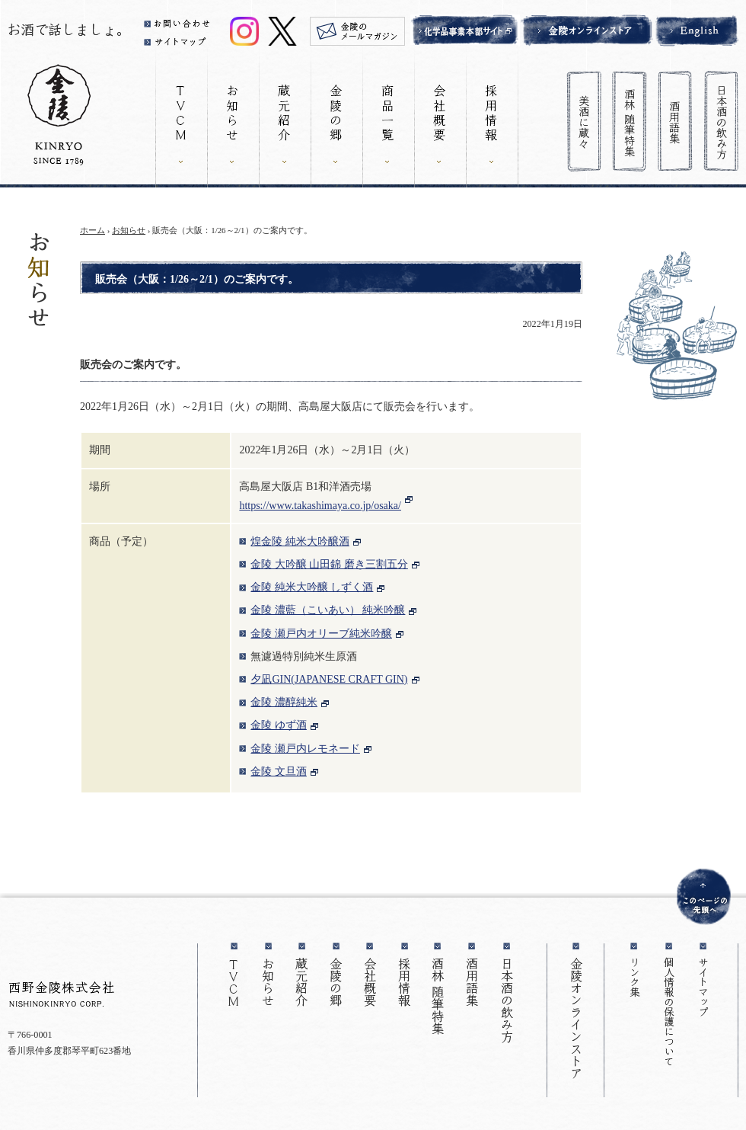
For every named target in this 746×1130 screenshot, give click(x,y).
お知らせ (128, 230)
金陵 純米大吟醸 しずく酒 (311, 587)
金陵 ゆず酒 (278, 725)
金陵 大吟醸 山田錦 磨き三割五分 (329, 564)
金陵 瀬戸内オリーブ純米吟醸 (321, 633)
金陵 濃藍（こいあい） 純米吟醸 (327, 610)
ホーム (92, 230)
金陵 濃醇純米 (283, 702)
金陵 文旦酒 (278, 771)
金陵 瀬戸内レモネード (305, 748)
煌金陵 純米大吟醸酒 (299, 541)
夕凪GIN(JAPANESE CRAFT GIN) (328, 679)
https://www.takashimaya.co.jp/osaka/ (320, 505)
